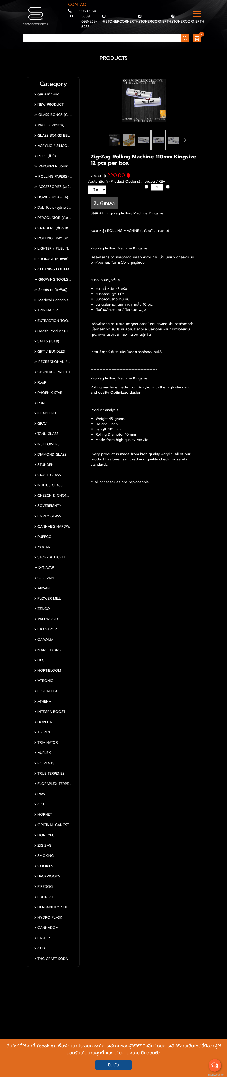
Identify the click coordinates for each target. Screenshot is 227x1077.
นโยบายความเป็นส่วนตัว (137, 1052)
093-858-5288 (89, 24)
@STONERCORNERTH (120, 21)
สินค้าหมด (104, 203)
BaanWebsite (215, 1074)
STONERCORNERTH (154, 21)
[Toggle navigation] (197, 14)
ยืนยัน (113, 1064)
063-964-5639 (89, 13)
